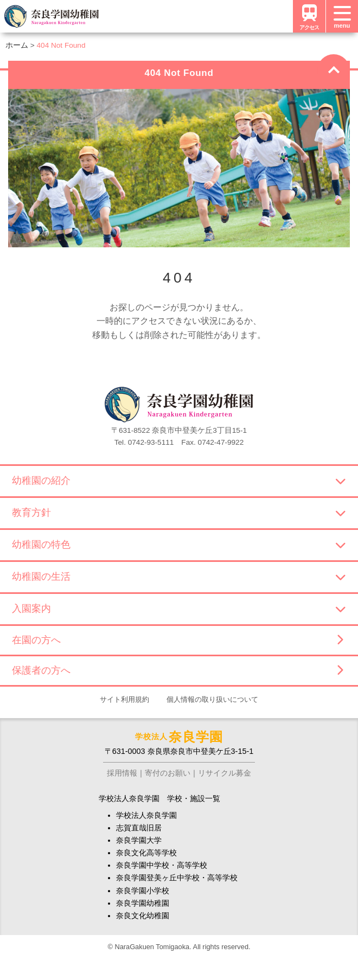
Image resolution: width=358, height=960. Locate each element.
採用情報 (122, 773)
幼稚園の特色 (179, 544)
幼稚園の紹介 (179, 480)
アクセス (309, 15)
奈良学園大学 (139, 840)
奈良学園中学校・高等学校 (161, 865)
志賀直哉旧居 (139, 827)
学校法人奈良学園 (146, 815)
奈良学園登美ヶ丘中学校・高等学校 (177, 877)
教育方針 (179, 512)
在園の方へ (177, 640)
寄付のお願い (167, 773)
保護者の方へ (177, 670)
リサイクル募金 (224, 773)
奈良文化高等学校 (146, 852)
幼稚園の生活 (179, 576)
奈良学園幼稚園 (142, 903)
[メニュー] (341, 16)
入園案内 (179, 608)
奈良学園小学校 (142, 890)
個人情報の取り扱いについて (212, 699)
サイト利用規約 (124, 699)
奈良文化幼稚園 (142, 915)
